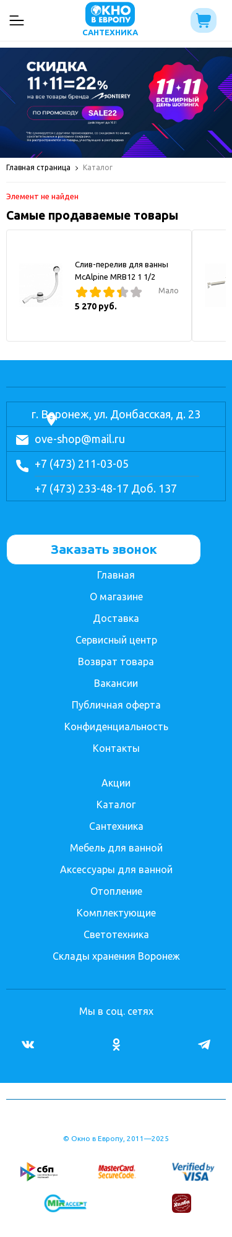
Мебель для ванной (116, 847)
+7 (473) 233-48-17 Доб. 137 (106, 488)
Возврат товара (116, 661)
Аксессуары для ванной (116, 869)
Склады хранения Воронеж (116, 956)
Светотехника (116, 934)
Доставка (116, 618)
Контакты (116, 748)
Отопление (116, 891)
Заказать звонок (104, 548)
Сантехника (116, 826)
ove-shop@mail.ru (80, 439)
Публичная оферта (116, 704)
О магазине (116, 596)
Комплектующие (116, 912)
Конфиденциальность (116, 726)
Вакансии (116, 683)
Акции (116, 782)
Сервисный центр (116, 639)
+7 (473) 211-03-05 (82, 463)
